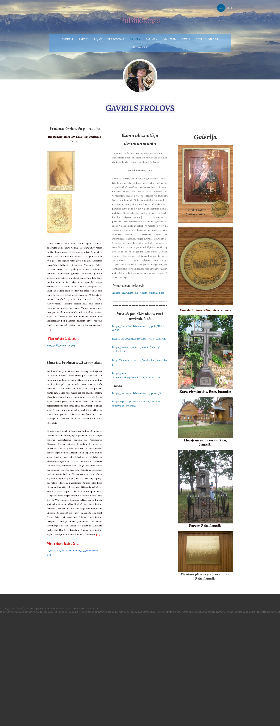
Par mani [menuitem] (152, 39)
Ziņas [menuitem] (98, 39)
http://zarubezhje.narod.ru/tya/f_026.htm (139, 335)
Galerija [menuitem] (170, 39)
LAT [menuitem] (221, 7)
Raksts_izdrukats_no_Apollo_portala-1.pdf (138, 289)
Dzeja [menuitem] (186, 39)
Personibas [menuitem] (115, 39)
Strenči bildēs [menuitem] (207, 39)
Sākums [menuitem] (67, 39)
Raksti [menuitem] (83, 39)
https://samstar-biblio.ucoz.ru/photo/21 (137, 390)
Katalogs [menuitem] (140, 46)
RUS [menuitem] (229, 7)
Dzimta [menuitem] (135, 39)
